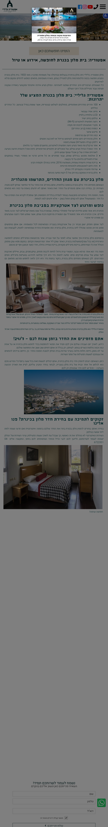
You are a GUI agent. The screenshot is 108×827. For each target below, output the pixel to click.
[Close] (35, 10)
